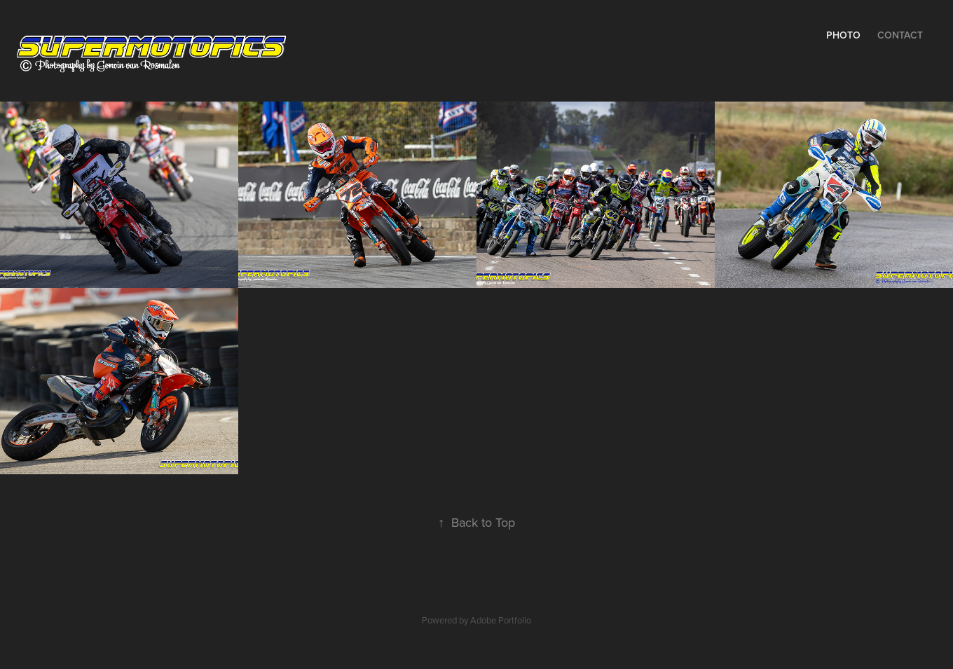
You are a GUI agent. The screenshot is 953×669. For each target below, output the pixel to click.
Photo (843, 35)
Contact (900, 35)
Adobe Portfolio (500, 620)
